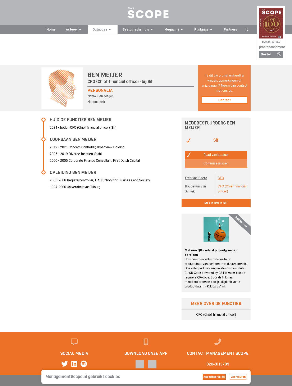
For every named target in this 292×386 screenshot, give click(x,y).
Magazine (174, 29)
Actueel (74, 29)
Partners (230, 29)
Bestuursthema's (138, 29)
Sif (150, 82)
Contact (224, 100)
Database (102, 29)
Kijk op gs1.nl (216, 286)
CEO (221, 178)
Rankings (204, 29)
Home (51, 29)
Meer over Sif (216, 203)
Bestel (271, 54)
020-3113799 (217, 364)
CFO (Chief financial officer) (216, 315)
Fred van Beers (196, 178)
